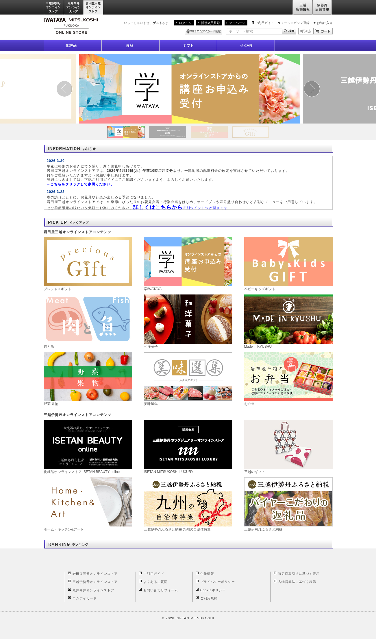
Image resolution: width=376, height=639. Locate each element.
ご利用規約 (209, 598)
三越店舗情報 (302, 7)
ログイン (185, 23)
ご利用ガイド (264, 23)
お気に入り (325, 23)
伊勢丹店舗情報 (322, 7)
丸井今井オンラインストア (74, 7)
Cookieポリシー (213, 590)
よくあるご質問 (155, 581)
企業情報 (207, 573)
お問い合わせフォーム (160, 590)
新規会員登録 (210, 23)
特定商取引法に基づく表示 (299, 573)
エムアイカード (85, 598)
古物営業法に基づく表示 (297, 581)
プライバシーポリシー (217, 581)
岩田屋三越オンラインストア (93, 7)
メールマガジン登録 (295, 23)
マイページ (237, 23)
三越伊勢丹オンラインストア (54, 7)
